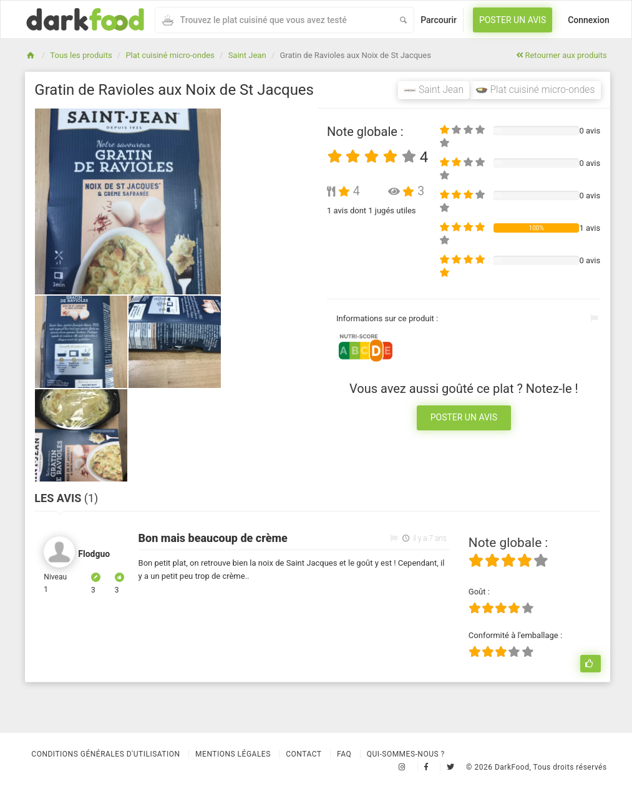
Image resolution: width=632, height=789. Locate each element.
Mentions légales (233, 754)
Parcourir (439, 20)
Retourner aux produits (561, 55)
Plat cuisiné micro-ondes (169, 55)
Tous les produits (81, 55)
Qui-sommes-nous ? (406, 754)
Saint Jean (247, 55)
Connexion (589, 20)
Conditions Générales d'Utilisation (105, 754)
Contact (303, 754)
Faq (344, 754)
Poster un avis (512, 20)
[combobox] (273, 19)
